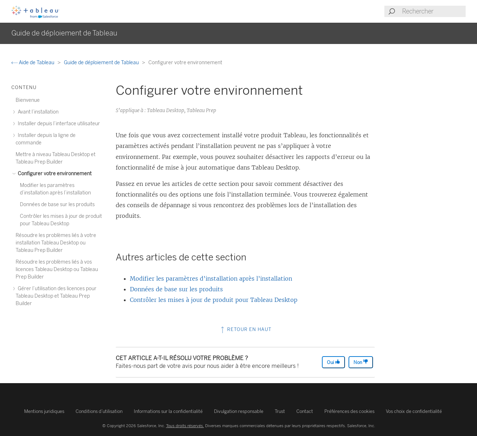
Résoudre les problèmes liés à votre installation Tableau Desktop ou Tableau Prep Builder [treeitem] (56, 242)
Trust (280, 411)
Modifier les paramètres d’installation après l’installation (211, 278)
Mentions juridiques (44, 411)
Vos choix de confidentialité (414, 411)
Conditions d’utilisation (99, 411)
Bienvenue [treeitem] (28, 100)
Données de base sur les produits (176, 289)
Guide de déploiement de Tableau (102, 63)
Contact (304, 411)
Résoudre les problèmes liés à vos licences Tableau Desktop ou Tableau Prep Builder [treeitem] (57, 269)
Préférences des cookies (349, 411)
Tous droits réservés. (185, 425)
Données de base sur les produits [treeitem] (57, 205)
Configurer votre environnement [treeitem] (54, 174)
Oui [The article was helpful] (333, 362)
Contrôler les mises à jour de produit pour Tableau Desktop (213, 299)
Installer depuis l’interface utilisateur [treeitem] (58, 124)
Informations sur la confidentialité (168, 411)
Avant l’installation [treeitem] (37, 112)
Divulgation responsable (238, 411)
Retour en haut (245, 329)
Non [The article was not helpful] (360, 362)
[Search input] (433, 11)
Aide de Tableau (33, 63)
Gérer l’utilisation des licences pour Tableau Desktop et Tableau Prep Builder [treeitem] (56, 296)
